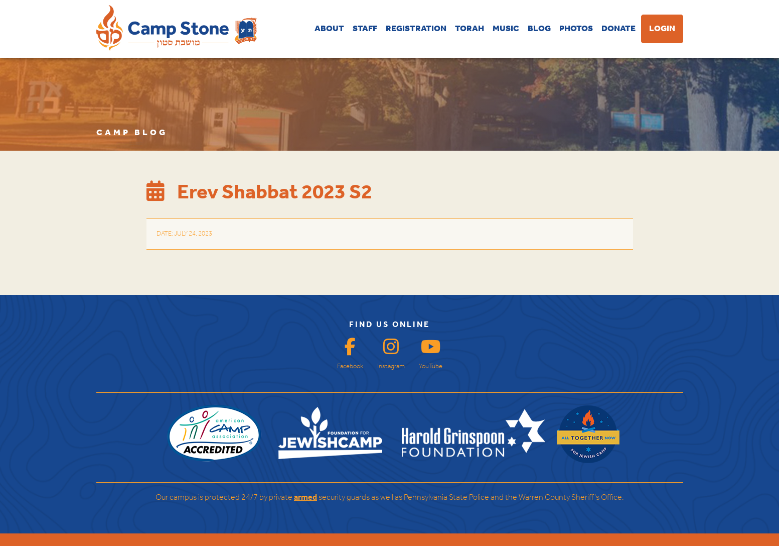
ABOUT (329, 29)
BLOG (539, 29)
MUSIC (506, 29)
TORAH (469, 29)
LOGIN (662, 29)
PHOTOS (576, 29)
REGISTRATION (416, 29)
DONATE (618, 29)
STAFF (365, 29)
